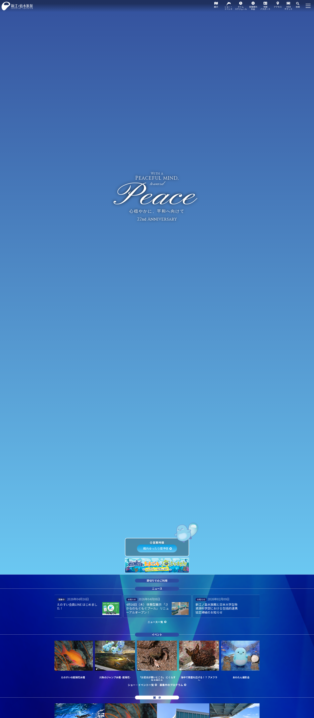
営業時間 (158, 542)
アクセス (278, 6)
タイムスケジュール (241, 7)
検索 (298, 6)
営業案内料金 (253, 7)
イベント (157, 634)
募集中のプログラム (171, 685)
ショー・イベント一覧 (141, 685)
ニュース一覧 (155, 622)
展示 (216, 6)
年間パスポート (265, 7)
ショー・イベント (228, 7)
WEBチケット (288, 7)
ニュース (157, 589)
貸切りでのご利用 (157, 580)
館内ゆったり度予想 (155, 548)
